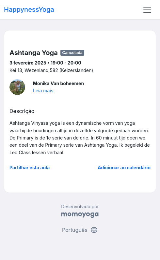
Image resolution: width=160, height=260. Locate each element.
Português (80, 230)
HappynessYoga (29, 9)
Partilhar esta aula (29, 167)
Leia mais (43, 90)
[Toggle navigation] (147, 10)
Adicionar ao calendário (124, 167)
